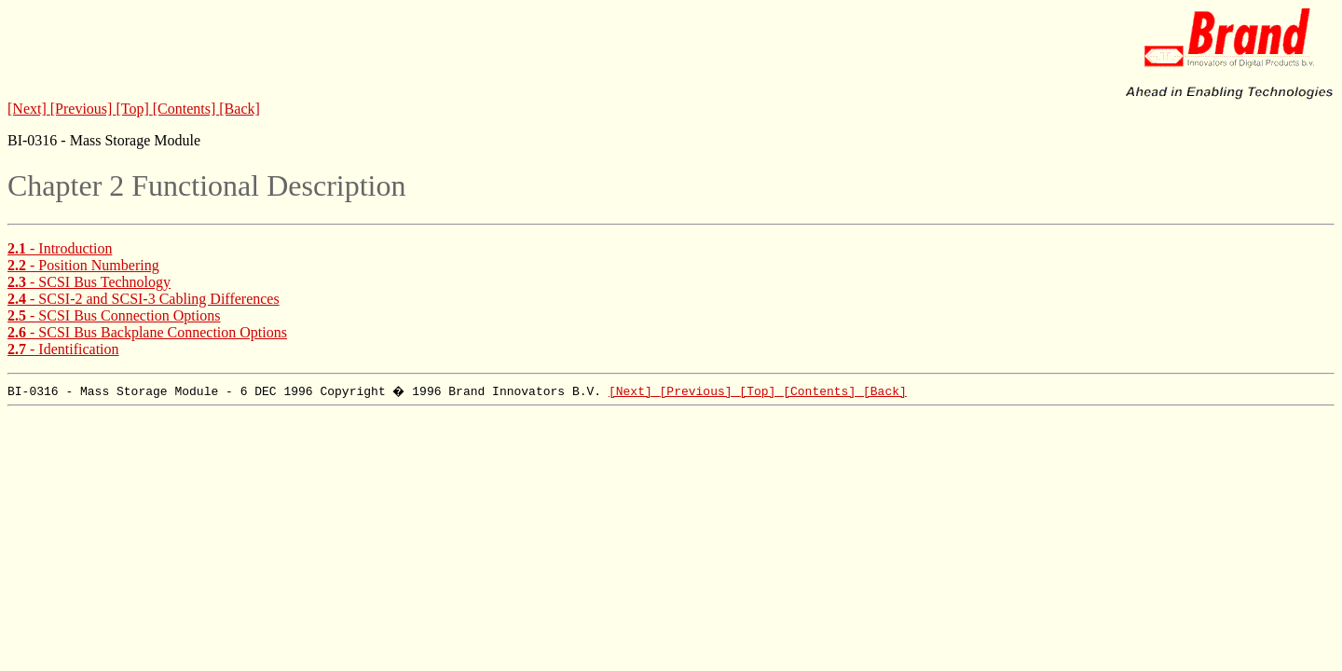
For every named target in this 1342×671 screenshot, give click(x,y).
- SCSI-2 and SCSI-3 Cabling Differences (143, 299)
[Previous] (83, 108)
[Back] (239, 108)
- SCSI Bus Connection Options (113, 315)
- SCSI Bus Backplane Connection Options (147, 332)
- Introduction (59, 248)
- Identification (63, 349)
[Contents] (186, 108)
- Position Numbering (83, 265)
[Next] (28, 108)
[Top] (134, 108)
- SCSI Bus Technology (89, 282)
